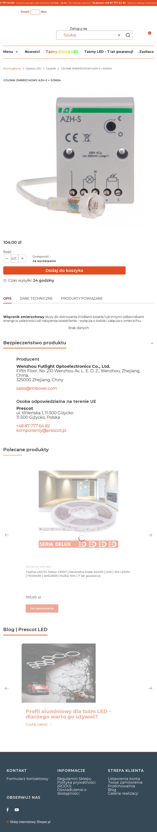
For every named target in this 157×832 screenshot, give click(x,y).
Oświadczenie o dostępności (71, 792)
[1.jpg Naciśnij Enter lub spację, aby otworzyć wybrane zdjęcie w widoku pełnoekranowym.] (78, 157)
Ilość (7, 252)
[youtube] (17, 810)
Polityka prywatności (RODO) (76, 784)
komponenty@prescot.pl (41, 430)
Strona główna (12, 68)
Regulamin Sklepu (74, 779)
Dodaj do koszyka (64, 270)
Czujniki (51, 68)
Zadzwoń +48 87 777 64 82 (110, 3)
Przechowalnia (121, 786)
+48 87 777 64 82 (33, 426)
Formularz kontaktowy (27, 779)
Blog (112, 790)
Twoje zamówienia (125, 782)
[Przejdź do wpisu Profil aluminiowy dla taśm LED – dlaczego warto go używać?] (59, 673)
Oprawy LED (33, 68)
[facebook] (9, 810)
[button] (128, 35)
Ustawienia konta (124, 779)
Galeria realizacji (123, 793)
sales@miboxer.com (36, 388)
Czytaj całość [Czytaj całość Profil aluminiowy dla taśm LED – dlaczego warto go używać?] (37, 724)
